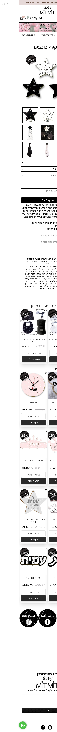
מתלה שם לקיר (14, 578)
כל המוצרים (50, 647)
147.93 (9, 409)
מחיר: (51, 185)
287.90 (50, 347)
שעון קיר (15, 402)
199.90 (22, 410)
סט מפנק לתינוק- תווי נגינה (42, 339)
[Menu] (52, 19)
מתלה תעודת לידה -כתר (42, 460)
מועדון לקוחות (49, 652)
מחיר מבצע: (47, 191)
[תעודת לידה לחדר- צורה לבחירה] (14, 515)
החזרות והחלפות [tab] (30, 242)
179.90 (50, 410)
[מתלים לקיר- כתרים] (42, 515)
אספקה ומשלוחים (47, 663)
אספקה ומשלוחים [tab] (30, 235)
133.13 (37, 409)
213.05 (37, 346)
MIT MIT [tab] (48, 236)
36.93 (34, 191)
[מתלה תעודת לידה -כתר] (42, 457)
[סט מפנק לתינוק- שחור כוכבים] (15, 335)
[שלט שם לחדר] (42, 574)
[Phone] (17, 18)
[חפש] (12, 18)
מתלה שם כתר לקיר (14, 460)
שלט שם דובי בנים (42, 402)
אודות (53, 645)
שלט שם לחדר (42, 578)
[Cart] (3, 18)
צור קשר (51, 649)
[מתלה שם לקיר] (14, 574)
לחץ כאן (31, 229)
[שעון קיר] (14, 398)
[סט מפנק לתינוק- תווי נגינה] (42, 335)
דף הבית (51, 642)
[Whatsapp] (22, 18)
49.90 (44, 185)
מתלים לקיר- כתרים (42, 519)
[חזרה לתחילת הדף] (52, 728)
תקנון (53, 667)
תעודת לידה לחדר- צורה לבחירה (14, 520)
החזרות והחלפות (48, 665)
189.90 (50, 468)
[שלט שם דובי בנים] (42, 398)
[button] (43, 359)
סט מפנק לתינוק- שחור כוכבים (15, 340)
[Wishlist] (7, 18)
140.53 (37, 468)
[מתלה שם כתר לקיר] (14, 457)
